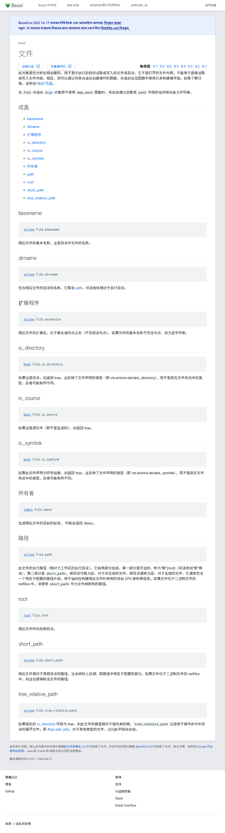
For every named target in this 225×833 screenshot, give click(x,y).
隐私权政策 (23, 824)
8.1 (204, 66)
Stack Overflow (125, 805)
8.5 (176, 66)
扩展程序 (34, 135)
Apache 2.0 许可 (145, 746)
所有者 (32, 166)
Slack (119, 798)
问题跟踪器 (123, 791)
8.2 (197, 66)
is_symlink (35, 158)
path (30, 174)
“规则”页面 (44, 83)
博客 (8, 784)
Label (28, 509)
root (30, 182)
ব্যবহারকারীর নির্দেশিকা (105, 5)
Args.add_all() (58, 729)
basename (35, 119)
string (29, 229)
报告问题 (31, 66)
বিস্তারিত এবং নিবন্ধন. (115, 28)
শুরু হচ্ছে (73, 5)
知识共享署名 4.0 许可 (78, 746)
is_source (35, 150)
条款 (8, 824)
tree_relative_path (41, 198)
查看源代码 (61, 66)
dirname (33, 127)
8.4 (183, 66)
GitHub (210, 5)
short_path (35, 190)
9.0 (162, 66)
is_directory (36, 143)
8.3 (190, 66)
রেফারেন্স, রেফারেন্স (143, 5)
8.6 (169, 66)
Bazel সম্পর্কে (47, 5)
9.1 (155, 66)
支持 (118, 784)
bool (27, 364)
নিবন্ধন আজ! (112, 23)
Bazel (22, 43)
